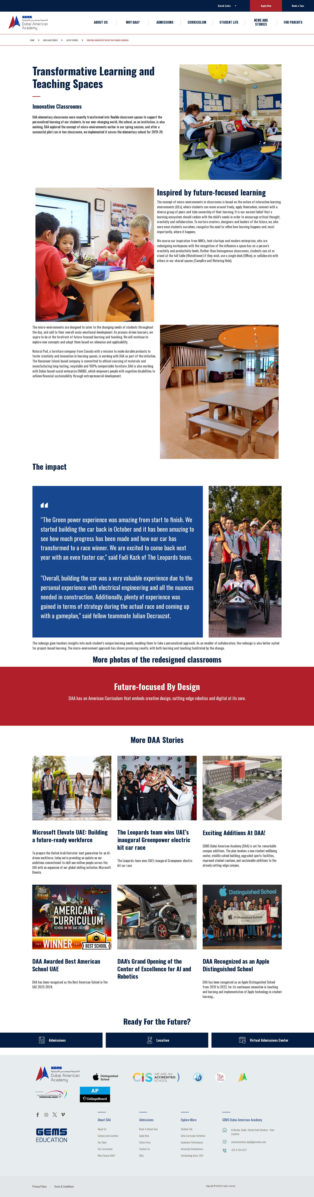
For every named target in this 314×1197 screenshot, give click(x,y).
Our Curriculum (105, 1149)
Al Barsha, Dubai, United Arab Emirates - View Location (252, 1132)
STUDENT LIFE (229, 22)
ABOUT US (101, 22)
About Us (102, 1129)
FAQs (141, 1156)
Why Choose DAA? (106, 1156)
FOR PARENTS (293, 22)
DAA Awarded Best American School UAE (66, 964)
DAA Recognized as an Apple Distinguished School (236, 964)
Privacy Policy (39, 1186)
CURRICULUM (197, 22)
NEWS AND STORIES (261, 22)
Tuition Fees (145, 1142)
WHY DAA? (133, 22)
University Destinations (192, 1149)
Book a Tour (298, 5)
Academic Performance (192, 1142)
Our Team (102, 1142)
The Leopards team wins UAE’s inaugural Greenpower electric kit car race (153, 839)
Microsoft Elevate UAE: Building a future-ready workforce (70, 835)
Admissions (57, 1040)
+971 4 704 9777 (239, 1150)
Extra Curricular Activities (193, 1136)
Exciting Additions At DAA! (234, 832)
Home (32, 40)
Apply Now (266, 5)
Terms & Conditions (64, 1186)
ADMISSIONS (164, 22)
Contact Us (144, 1149)
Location (163, 1040)
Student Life (186, 1129)
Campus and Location (108, 1136)
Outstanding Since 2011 (192, 1156)
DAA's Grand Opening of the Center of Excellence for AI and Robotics (154, 968)
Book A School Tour (148, 1129)
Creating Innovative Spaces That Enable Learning (108, 40)
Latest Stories (72, 40)
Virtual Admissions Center (269, 1040)
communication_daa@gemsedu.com (248, 1142)
